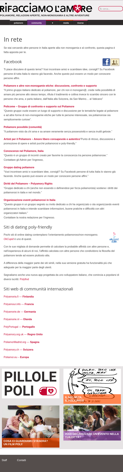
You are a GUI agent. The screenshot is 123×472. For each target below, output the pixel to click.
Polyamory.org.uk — (23, 334)
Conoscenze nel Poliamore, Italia (24, 151)
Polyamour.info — (19, 304)
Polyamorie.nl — (18, 319)
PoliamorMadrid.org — (21, 342)
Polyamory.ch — (18, 349)
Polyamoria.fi (11, 296)
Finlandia (28, 296)
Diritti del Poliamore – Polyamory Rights (28, 183)
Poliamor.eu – (16, 357)
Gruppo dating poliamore (19, 167)
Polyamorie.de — (20, 311)
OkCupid (9, 239)
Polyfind (24, 279)
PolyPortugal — (19, 326)
